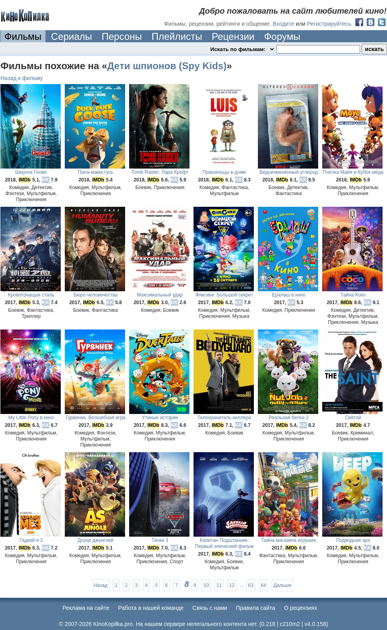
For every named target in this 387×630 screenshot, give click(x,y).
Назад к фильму (21, 78)
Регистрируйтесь (329, 24)
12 (232, 585)
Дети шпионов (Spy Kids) (166, 65)
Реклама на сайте (86, 608)
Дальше (282, 585)
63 (250, 585)
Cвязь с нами (209, 608)
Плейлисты (177, 36)
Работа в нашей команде (151, 608)
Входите (283, 24)
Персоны (122, 36)
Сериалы (71, 36)
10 (206, 585)
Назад (100, 585)
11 (219, 585)
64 (263, 585)
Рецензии (233, 36)
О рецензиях (300, 608)
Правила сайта (255, 608)
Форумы (282, 36)
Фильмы (22, 36)
